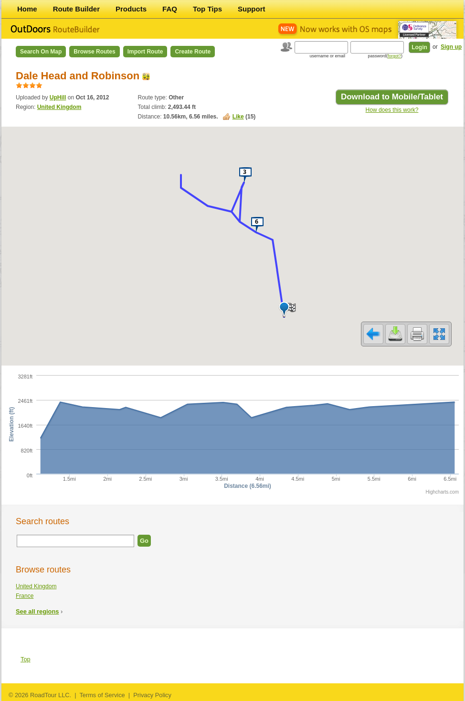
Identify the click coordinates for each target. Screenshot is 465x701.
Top (26, 659)
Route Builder (76, 9)
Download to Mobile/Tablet (392, 96)
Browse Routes (94, 51)
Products (131, 9)
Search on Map (41, 51)
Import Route (145, 51)
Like (238, 116)
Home (27, 9)
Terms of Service (102, 695)
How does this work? (392, 110)
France (24, 596)
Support (251, 9)
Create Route (193, 51)
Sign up (451, 46)
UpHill (58, 97)
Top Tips (207, 9)
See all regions (37, 611)
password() (385, 56)
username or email (327, 56)
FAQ (169, 9)
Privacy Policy (152, 695)
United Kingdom (59, 107)
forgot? (394, 56)
